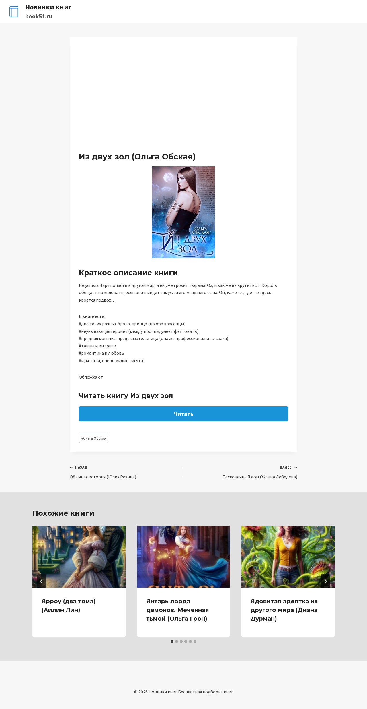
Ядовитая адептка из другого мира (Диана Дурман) (284, 610)
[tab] (172, 641)
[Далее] (325, 581)
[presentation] (79, 557)
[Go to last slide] (41, 581)
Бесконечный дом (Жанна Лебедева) (242, 471)
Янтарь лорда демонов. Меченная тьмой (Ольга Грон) (177, 610)
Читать (183, 413)
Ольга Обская (93, 438)
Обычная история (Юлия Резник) (124, 471)
